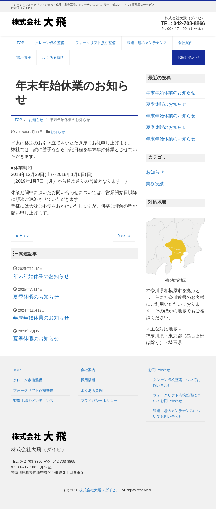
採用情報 (23, 57)
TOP (20, 43)
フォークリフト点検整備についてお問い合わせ (177, 398)
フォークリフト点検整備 (95, 43)
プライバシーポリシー (99, 400)
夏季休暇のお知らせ (166, 104)
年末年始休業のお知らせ (170, 92)
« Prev (22, 235)
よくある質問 (53, 57)
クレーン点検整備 (49, 43)
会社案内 (185, 43)
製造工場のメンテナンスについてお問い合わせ (177, 413)
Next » (124, 235)
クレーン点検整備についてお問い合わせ (177, 382)
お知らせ (57, 132)
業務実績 (155, 183)
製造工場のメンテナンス (147, 43)
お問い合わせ (188, 57)
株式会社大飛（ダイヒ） (99, 490)
